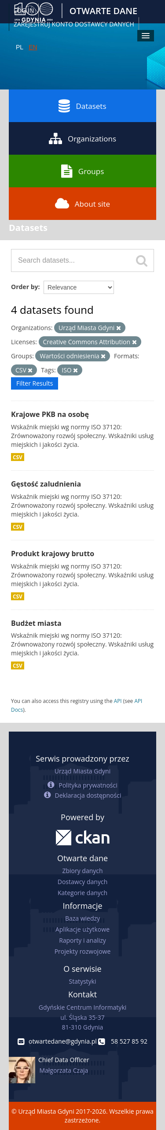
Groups (82, 171)
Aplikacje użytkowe (82, 929)
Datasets (82, 105)
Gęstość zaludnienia (46, 484)
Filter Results (34, 383)
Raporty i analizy (82, 940)
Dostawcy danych (82, 881)
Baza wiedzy (82, 918)
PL (19, 47)
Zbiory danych (82, 870)
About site (82, 203)
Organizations (82, 138)
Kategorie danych (82, 892)
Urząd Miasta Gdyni (82, 771)
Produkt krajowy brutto (52, 553)
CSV (17, 457)
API (118, 700)
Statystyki (82, 981)
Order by (24, 286)
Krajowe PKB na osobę (50, 414)
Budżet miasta (36, 623)
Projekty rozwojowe (83, 951)
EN (33, 47)
